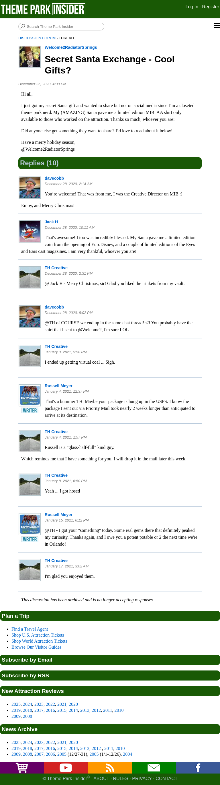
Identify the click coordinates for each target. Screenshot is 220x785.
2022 (50, 704)
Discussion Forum (37, 38)
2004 (127, 754)
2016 (50, 710)
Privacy (142, 778)
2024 (27, 704)
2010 (118, 710)
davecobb (54, 178)
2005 (61, 754)
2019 (16, 710)
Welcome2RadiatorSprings (71, 47)
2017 (39, 710)
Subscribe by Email (27, 660)
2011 (107, 710)
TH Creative (56, 267)
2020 (73, 704)
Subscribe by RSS (25, 675)
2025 (16, 704)
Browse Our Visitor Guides (36, 647)
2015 (61, 710)
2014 (73, 710)
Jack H (51, 222)
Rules (120, 778)
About (101, 778)
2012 (96, 710)
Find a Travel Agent (29, 629)
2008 (27, 716)
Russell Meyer (58, 385)
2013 (84, 710)
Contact (166, 778)
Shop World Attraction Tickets (39, 641)
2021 (61, 704)
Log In (192, 6)
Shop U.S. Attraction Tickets (37, 635)
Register (210, 6)
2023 (39, 704)
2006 (50, 754)
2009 (16, 716)
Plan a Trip (16, 616)
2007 (39, 754)
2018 (27, 710)
